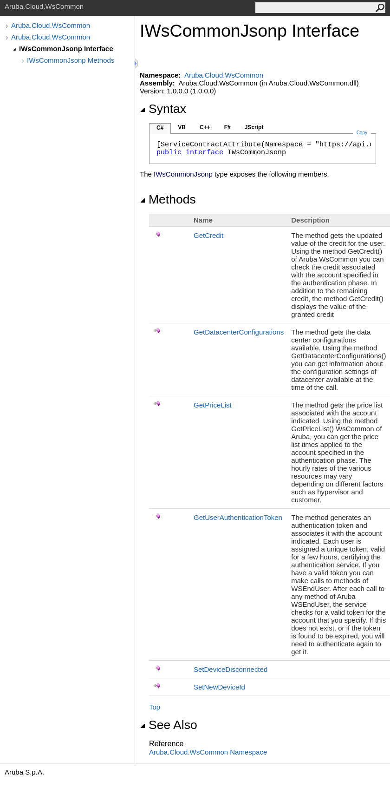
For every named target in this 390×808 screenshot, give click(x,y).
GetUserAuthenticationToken (238, 517)
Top (154, 707)
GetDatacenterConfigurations (239, 332)
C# (159, 128)
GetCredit (208, 235)
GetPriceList (213, 405)
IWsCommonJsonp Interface (66, 49)
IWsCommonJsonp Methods (70, 60)
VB (182, 127)
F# (227, 127)
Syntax (163, 109)
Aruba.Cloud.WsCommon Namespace (208, 752)
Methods (168, 199)
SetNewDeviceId (219, 687)
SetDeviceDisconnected (230, 669)
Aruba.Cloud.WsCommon (50, 25)
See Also (168, 725)
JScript (254, 127)
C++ (205, 127)
